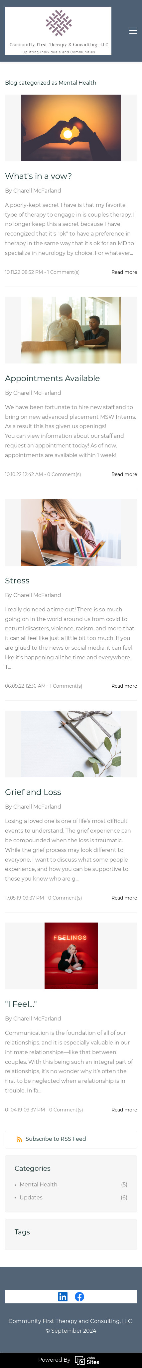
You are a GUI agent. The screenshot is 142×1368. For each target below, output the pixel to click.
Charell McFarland (37, 191)
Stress (17, 580)
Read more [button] (124, 272)
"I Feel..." (21, 1004)
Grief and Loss (33, 792)
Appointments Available (52, 378)
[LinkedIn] (63, 1296)
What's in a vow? (39, 176)
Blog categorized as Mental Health (50, 83)
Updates (31, 1197)
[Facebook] (79, 1296)
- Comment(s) (62, 272)
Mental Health (39, 1184)
